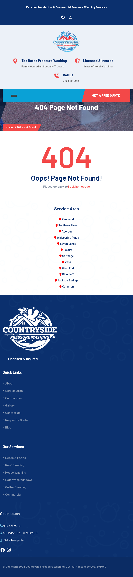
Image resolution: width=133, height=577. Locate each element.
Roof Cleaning (14, 465)
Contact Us (13, 413)
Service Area (14, 391)
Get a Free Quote (106, 95)
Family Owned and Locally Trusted (42, 66)
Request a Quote (16, 420)
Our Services (13, 398)
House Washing (15, 472)
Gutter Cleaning (15, 487)
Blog (8, 427)
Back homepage (79, 186)
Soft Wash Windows (19, 480)
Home (10, 127)
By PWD (101, 566)
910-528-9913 (71, 80)
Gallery (10, 405)
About (9, 383)
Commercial (13, 494)
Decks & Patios (15, 458)
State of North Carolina (98, 66)
